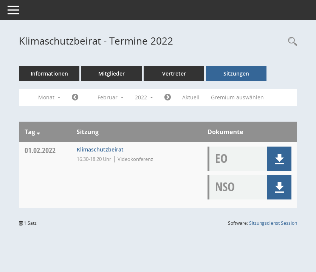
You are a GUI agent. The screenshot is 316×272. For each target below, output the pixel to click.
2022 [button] (144, 97)
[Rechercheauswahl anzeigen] (290, 42)
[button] (279, 159)
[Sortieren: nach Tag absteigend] (38, 132)
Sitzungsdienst (273, 223)
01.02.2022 (40, 150)
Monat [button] (49, 97)
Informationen (49, 73)
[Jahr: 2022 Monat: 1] (75, 97)
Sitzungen (236, 73)
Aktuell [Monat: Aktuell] (191, 97)
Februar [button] (111, 97)
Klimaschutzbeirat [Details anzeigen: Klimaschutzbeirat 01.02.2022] (100, 149)
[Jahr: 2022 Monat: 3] (168, 97)
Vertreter (174, 73)
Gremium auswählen (237, 97)
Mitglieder (111, 73)
